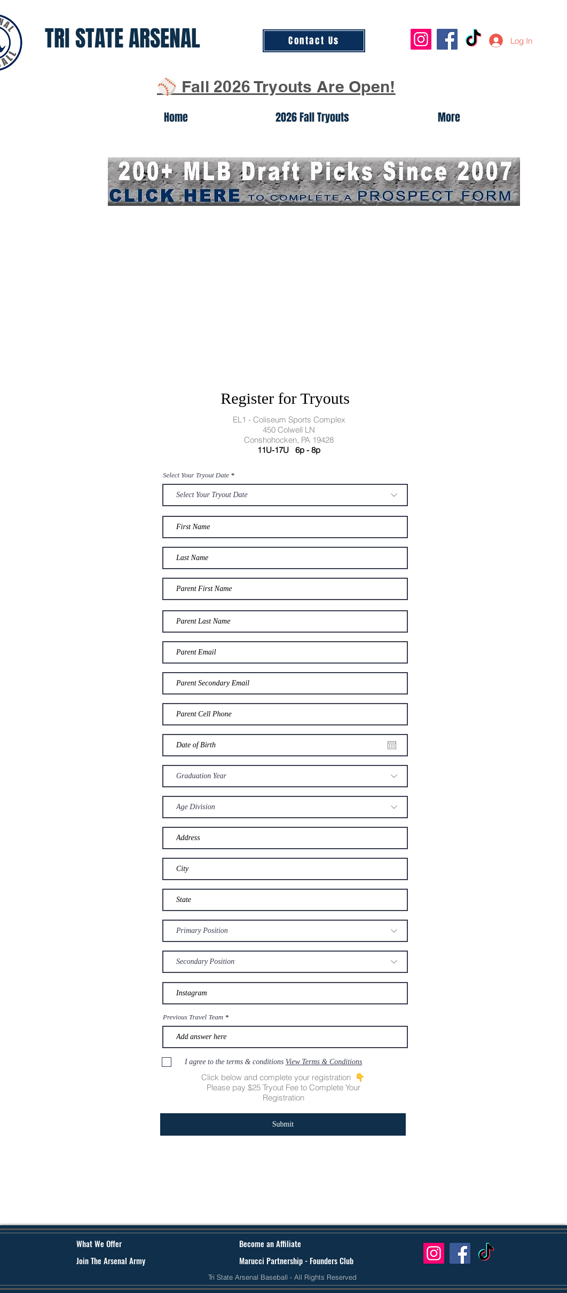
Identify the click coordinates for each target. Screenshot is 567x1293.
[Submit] (283, 1124)
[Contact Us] (314, 41)
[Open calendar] (392, 745)
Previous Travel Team (193, 1016)
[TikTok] (473, 39)
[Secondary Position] (285, 962)
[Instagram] (421, 39)
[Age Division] (285, 807)
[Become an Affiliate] (283, 1243)
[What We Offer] (116, 1243)
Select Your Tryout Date (196, 475)
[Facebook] (447, 39)
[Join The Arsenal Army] (123, 1260)
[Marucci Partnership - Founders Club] (296, 1260)
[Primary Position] (285, 931)
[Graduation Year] (285, 776)
